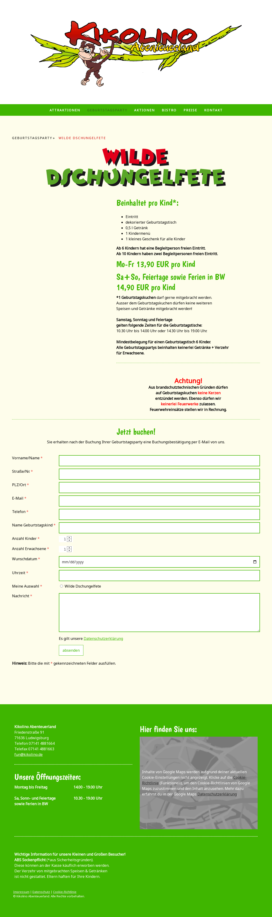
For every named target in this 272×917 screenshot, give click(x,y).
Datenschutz (41, 892)
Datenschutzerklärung (103, 638)
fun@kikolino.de (28, 754)
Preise (190, 110)
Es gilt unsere (91, 638)
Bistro (169, 110)
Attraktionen (65, 110)
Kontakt (213, 110)
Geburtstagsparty (107, 110)
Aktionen (144, 110)
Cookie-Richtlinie (64, 892)
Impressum (21, 892)
